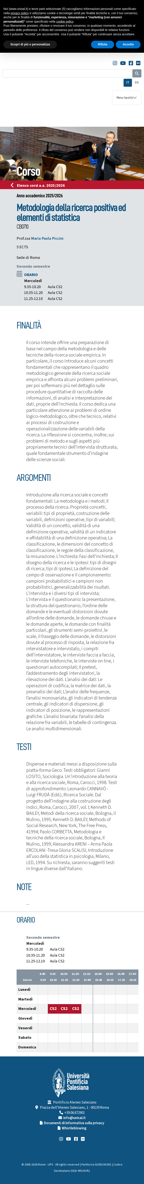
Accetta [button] (128, 44)
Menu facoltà (125, 97)
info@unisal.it (74, 1118)
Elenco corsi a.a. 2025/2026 (39, 185)
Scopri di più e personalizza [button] (30, 44)
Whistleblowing (74, 1128)
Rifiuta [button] (102, 44)
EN (137, 82)
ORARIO (31, 275)
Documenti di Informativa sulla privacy (74, 1123)
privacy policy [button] (20, 13)
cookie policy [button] (64, 21)
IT (127, 82)
